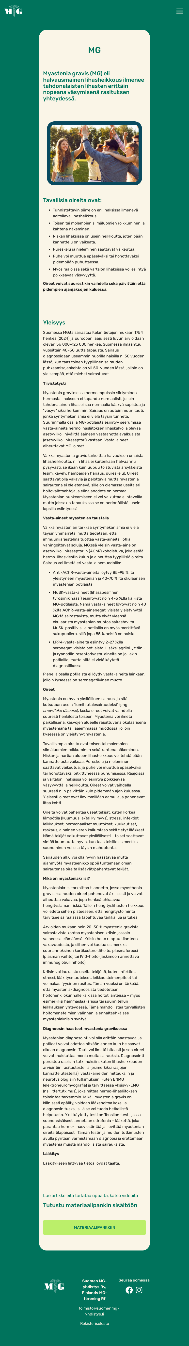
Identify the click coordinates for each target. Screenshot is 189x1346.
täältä (113, 1163)
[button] (179, 11)
